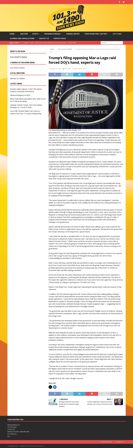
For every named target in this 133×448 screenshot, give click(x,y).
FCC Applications (106, 441)
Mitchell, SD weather (17, 78)
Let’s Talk (117, 34)
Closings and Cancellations (22, 38)
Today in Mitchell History (95, 34)
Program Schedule (52, 34)
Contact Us (44, 38)
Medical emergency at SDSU (20, 95)
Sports (35, 34)
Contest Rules (59, 38)
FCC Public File (12, 434)
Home (12, 34)
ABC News (68, 68)
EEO (8, 436)
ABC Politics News (80, 68)
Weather (24, 34)
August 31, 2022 (56, 68)
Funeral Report (73, 34)
